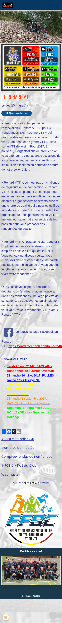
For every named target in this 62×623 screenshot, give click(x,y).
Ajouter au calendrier (16, 113)
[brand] (8, 5)
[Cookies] (5, 617)
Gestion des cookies (31, 596)
